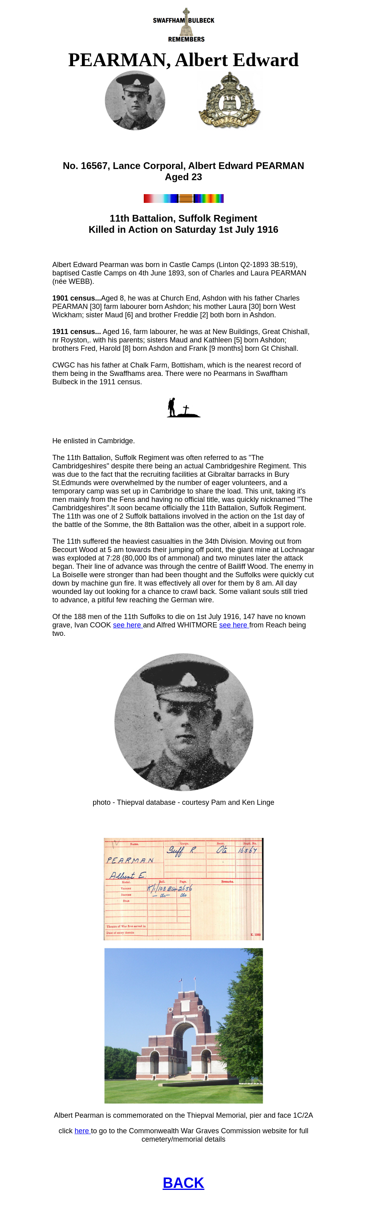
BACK (183, 1183)
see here (128, 625)
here (83, 1131)
